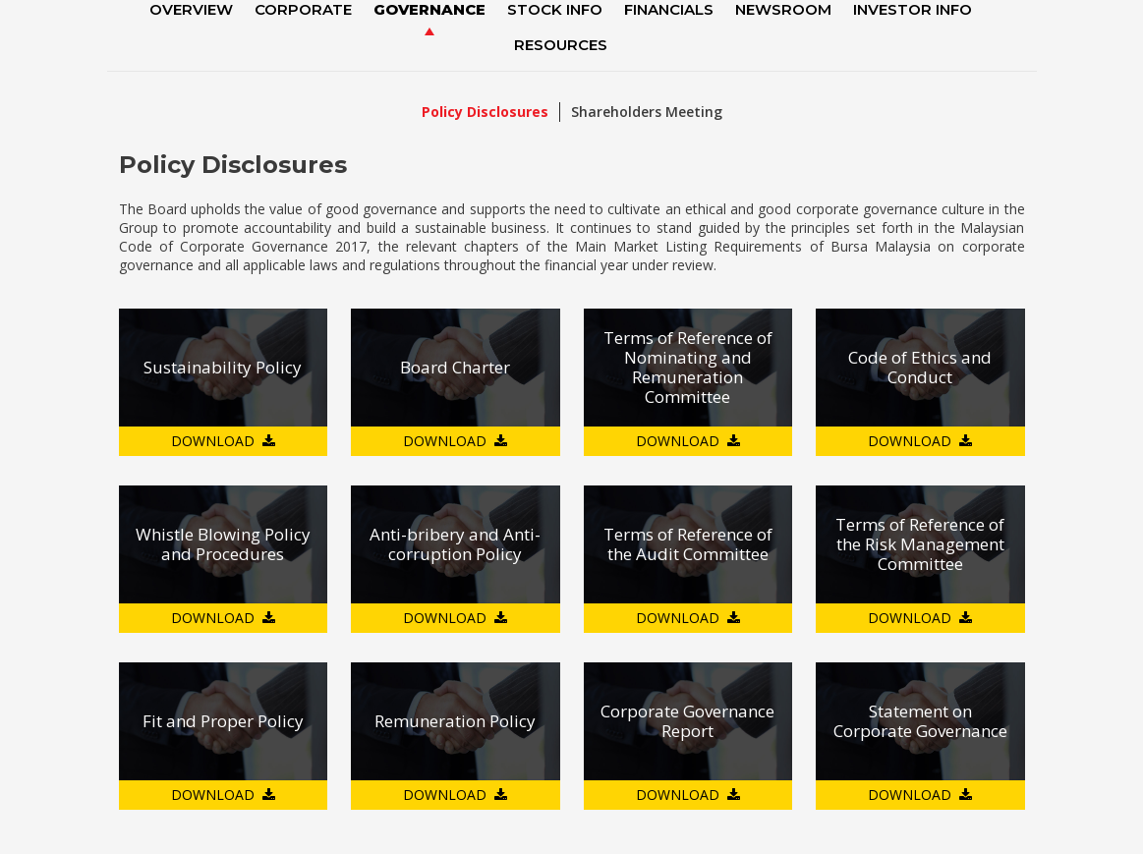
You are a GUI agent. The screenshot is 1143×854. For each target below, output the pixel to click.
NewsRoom (783, 9)
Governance (429, 9)
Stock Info (554, 9)
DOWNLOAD (213, 440)
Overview (191, 9)
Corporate (303, 9)
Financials (669, 9)
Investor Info (912, 9)
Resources (560, 44)
